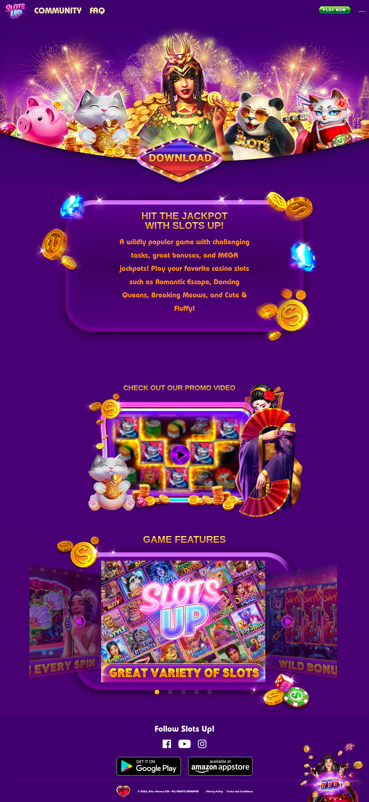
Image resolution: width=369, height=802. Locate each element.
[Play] (180, 455)
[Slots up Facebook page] (167, 744)
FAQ (97, 10)
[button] (157, 692)
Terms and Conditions (239, 791)
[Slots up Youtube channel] (184, 744)
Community (57, 10)
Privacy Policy (214, 791)
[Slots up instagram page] (202, 744)
